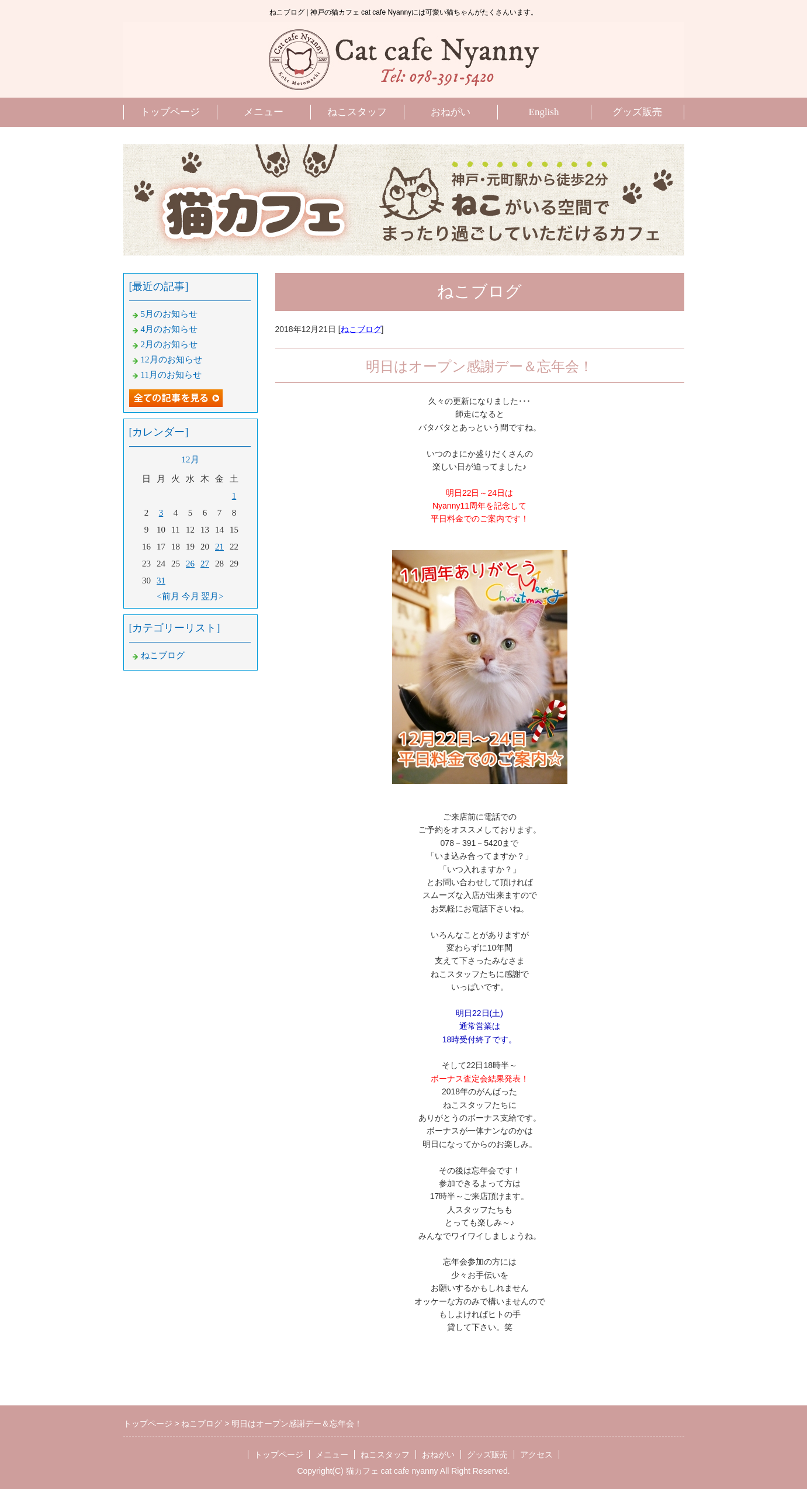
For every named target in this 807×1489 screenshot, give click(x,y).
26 (190, 563)
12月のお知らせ (171, 359)
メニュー (263, 112)
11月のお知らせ (171, 374)
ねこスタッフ (357, 112)
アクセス (536, 1454)
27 (204, 563)
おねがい (450, 112)
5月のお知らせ (169, 314)
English (544, 112)
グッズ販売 (637, 112)
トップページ (170, 112)
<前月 (168, 596)
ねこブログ (361, 329)
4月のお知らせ (169, 329)
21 (219, 546)
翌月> (212, 596)
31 (161, 580)
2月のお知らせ (169, 344)
